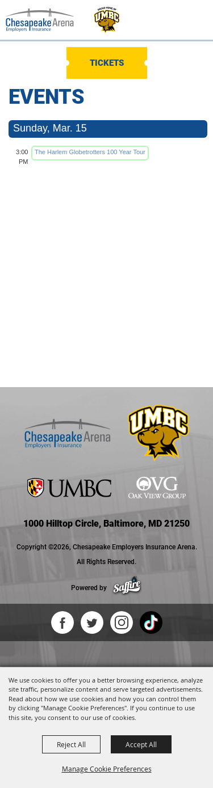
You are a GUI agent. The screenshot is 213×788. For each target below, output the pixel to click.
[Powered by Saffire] (127, 588)
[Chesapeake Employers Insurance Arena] (40, 20)
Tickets (107, 63)
